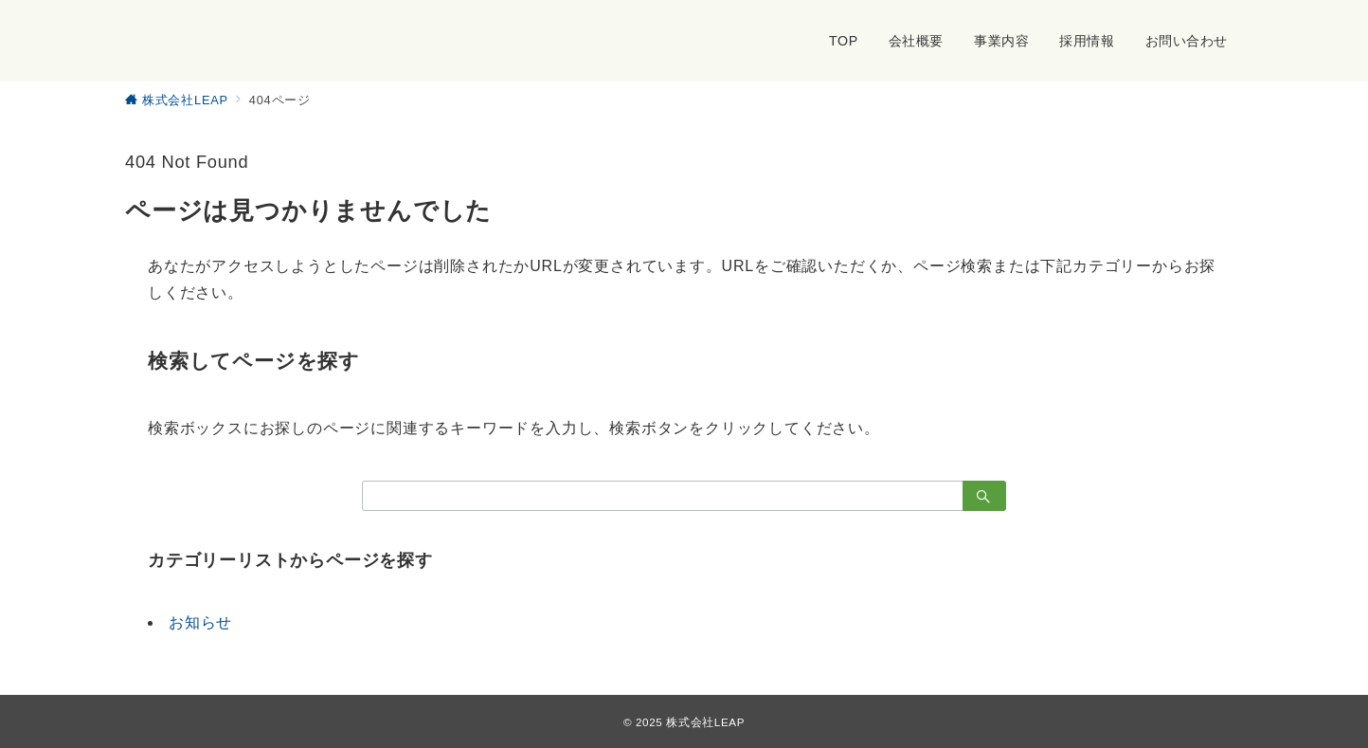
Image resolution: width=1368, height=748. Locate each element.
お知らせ (200, 622)
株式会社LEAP (705, 722)
